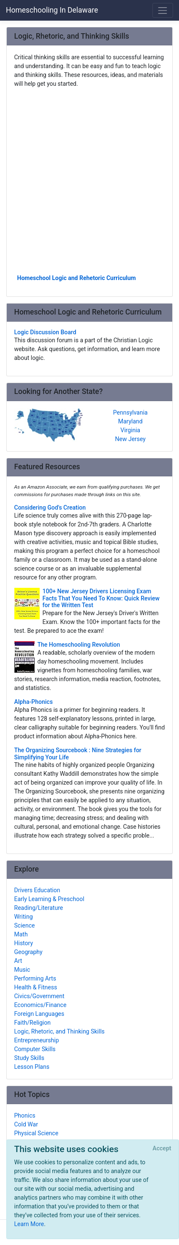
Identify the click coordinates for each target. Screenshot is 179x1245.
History (23, 943)
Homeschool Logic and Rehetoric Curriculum (76, 278)
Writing (23, 916)
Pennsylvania (130, 412)
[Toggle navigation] (162, 10)
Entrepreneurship (36, 1040)
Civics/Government (39, 996)
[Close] (162, 1149)
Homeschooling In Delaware (52, 10)
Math (21, 934)
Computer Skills (35, 1049)
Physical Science (36, 1133)
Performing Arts (35, 978)
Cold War (26, 1124)
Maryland (130, 421)
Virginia (130, 430)
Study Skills (29, 1058)
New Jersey (130, 439)
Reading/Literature (38, 907)
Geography (28, 952)
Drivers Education (37, 890)
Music (22, 969)
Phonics (24, 1115)
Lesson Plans (31, 1066)
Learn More (29, 1224)
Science (24, 925)
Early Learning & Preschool (49, 899)
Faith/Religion (32, 1022)
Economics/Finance (40, 1005)
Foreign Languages (39, 1013)
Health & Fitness (35, 987)
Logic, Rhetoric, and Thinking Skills (59, 1031)
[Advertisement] (89, 180)
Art (18, 960)
